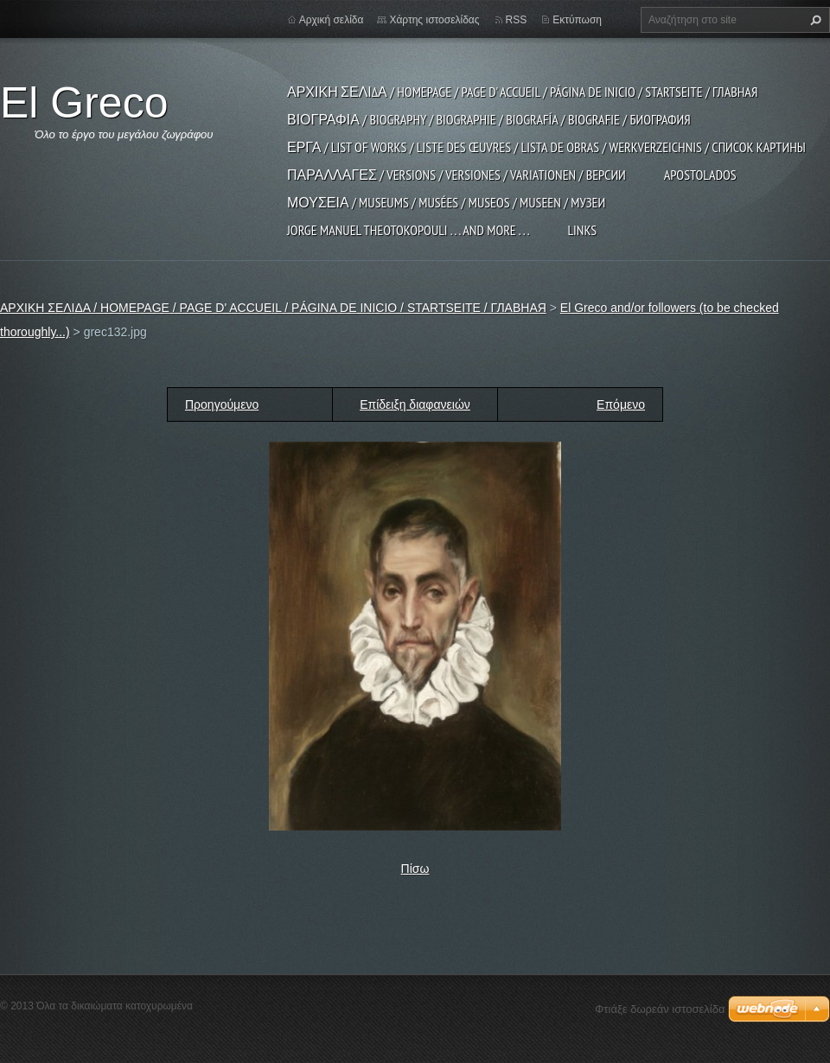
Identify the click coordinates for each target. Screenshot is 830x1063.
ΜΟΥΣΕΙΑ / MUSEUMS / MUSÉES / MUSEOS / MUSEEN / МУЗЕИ (446, 202)
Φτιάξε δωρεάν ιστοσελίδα (660, 1009)
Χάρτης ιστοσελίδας (434, 20)
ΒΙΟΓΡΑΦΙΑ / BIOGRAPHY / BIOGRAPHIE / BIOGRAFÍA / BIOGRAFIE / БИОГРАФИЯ (489, 119)
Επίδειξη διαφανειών (415, 404)
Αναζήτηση (814, 20)
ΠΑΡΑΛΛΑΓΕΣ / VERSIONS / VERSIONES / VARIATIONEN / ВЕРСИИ (456, 174)
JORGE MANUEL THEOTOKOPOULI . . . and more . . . (408, 230)
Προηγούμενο (222, 404)
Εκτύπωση (577, 20)
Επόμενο (621, 404)
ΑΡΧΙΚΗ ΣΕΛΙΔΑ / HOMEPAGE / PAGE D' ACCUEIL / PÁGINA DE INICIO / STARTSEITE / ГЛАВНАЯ (522, 91)
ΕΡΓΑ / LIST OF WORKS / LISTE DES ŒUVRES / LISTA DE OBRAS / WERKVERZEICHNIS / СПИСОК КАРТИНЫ (546, 147)
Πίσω (415, 868)
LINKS (582, 230)
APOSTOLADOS (700, 174)
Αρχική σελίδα (331, 20)
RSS (516, 20)
